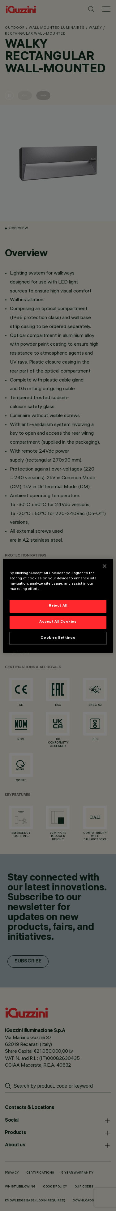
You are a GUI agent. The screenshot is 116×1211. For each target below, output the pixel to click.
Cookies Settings (58, 638)
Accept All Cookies (57, 622)
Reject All (58, 606)
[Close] (104, 566)
